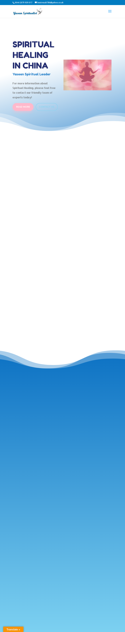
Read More (23, 106)
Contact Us (46, 106)
